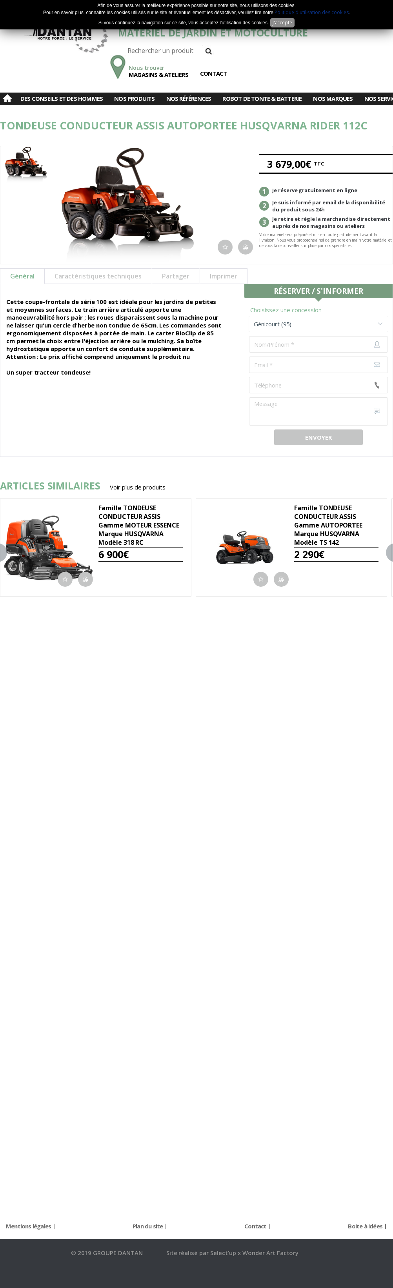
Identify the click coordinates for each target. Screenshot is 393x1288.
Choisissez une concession (286, 310)
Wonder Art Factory (270, 1253)
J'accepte (283, 22)
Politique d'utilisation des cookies (311, 12)
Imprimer (223, 276)
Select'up (224, 1253)
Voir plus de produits (138, 487)
